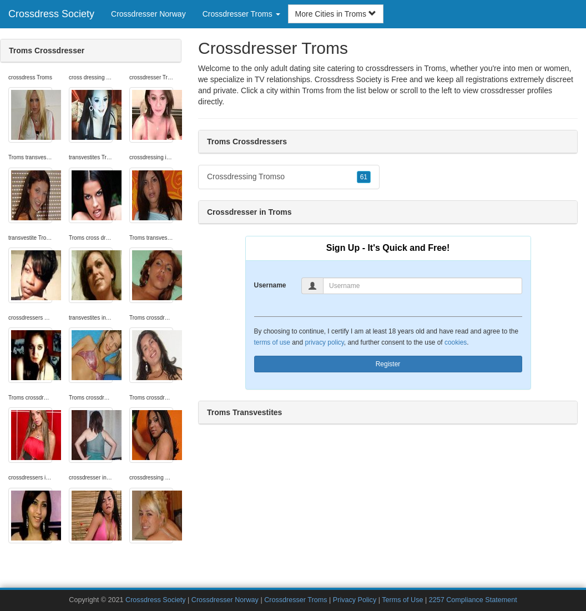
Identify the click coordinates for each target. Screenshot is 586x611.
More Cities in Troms (335, 13)
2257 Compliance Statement (473, 600)
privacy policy (324, 342)
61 (363, 177)
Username (270, 285)
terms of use (272, 342)
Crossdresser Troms (295, 600)
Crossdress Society (51, 13)
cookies (455, 342)
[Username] (422, 285)
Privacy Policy (354, 600)
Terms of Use (402, 600)
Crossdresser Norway (148, 13)
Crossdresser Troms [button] (241, 13)
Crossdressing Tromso (289, 177)
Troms (313, 90)
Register (388, 364)
